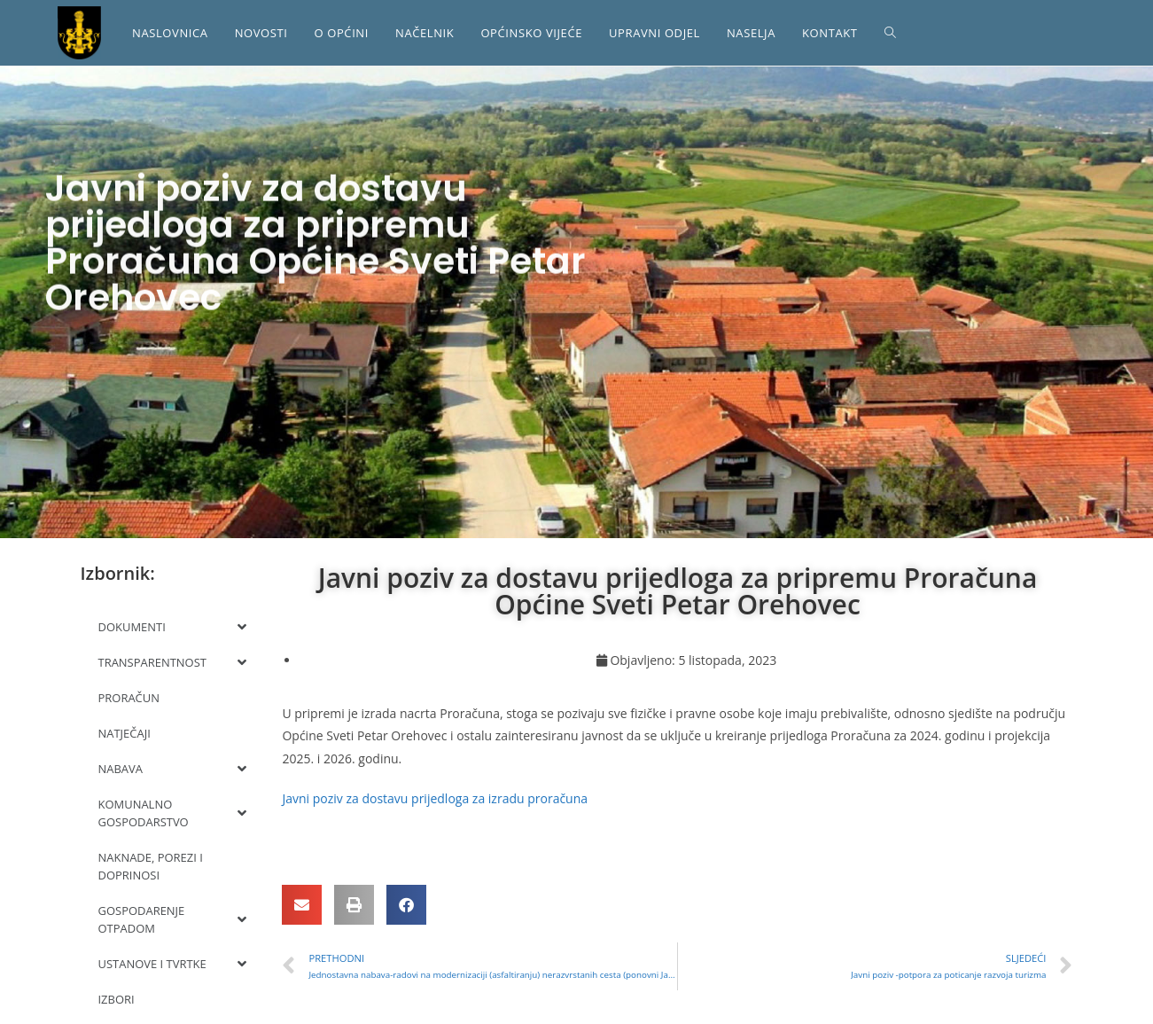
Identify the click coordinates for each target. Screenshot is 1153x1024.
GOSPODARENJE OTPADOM (172, 919)
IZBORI (116, 999)
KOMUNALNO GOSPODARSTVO (172, 813)
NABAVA (172, 769)
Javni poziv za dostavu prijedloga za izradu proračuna (435, 798)
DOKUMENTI (172, 627)
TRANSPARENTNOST (172, 662)
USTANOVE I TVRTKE (172, 964)
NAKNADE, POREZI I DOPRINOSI (151, 866)
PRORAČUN (129, 698)
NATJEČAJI (124, 733)
